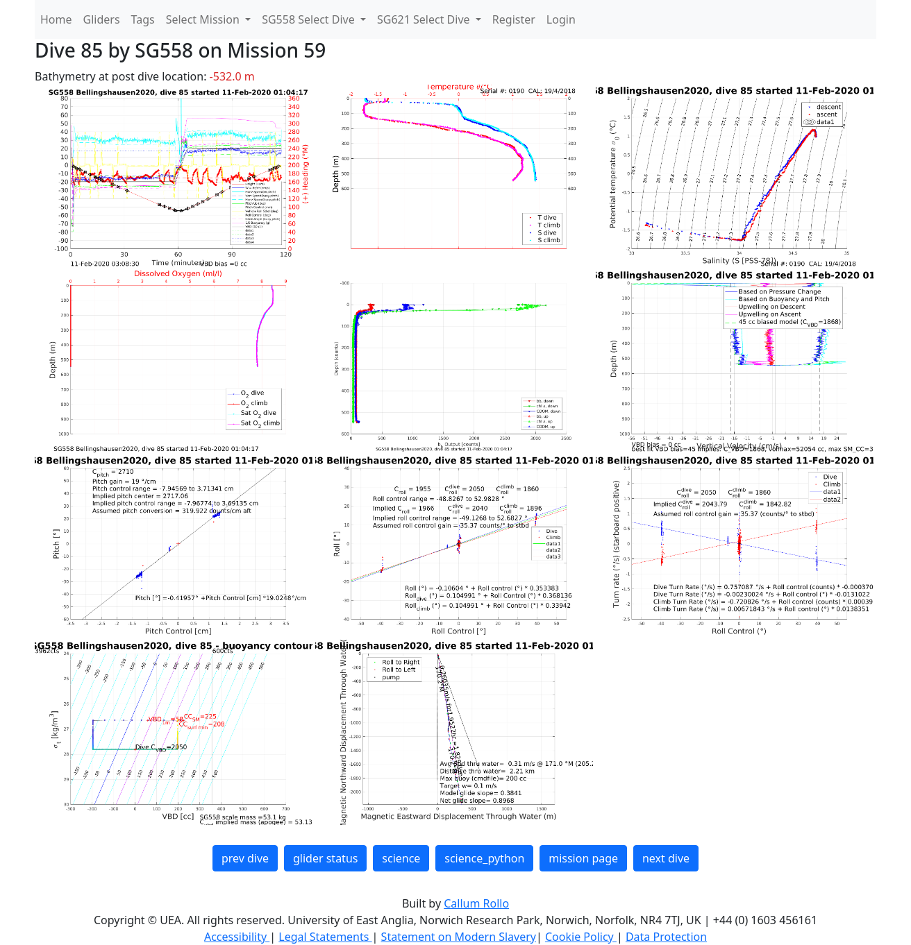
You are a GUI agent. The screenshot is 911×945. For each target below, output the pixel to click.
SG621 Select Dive (425, 19)
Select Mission (204, 19)
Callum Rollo (476, 903)
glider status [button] (325, 858)
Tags (143, 19)
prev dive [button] (245, 858)
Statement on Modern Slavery (458, 936)
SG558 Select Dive (310, 19)
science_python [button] (484, 858)
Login (561, 19)
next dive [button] (665, 858)
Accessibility (236, 936)
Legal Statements (324, 936)
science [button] (401, 858)
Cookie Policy (581, 936)
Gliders (101, 19)
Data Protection (666, 936)
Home (56, 19)
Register (513, 19)
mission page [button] (583, 858)
